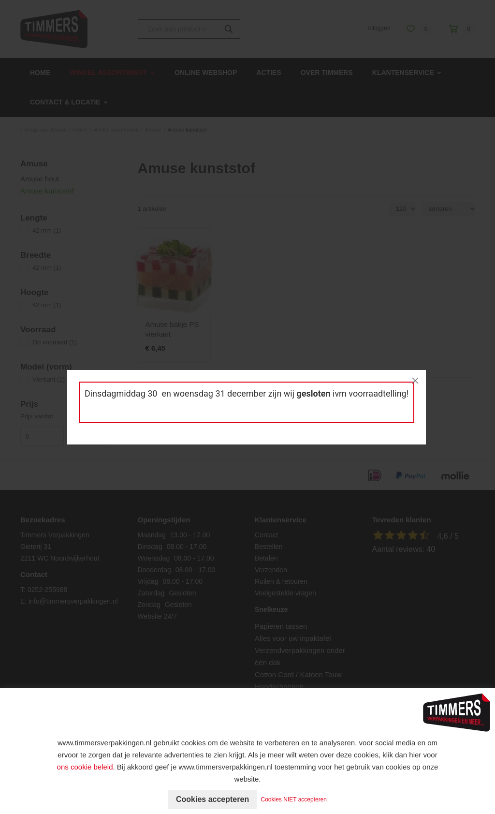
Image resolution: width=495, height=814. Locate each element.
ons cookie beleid (85, 767)
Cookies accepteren (212, 799)
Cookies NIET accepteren (294, 799)
